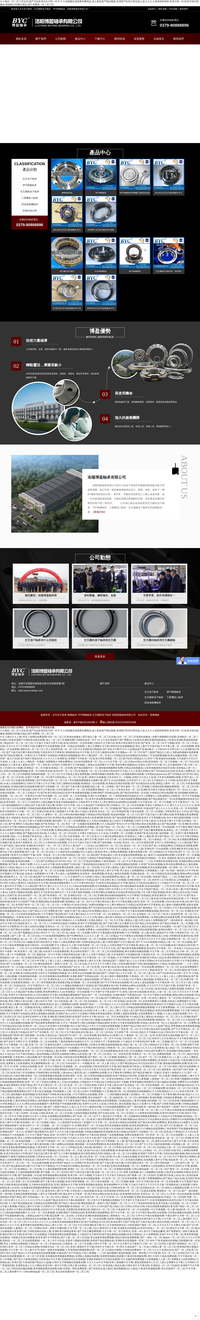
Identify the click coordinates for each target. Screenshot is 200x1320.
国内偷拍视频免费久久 (61, 883)
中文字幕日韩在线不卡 (86, 883)
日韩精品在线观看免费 (185, 845)
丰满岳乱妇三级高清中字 (58, 1035)
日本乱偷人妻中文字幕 (169, 820)
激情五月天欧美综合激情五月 (144, 883)
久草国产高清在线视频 (150, 864)
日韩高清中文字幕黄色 (52, 752)
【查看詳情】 (99, 512)
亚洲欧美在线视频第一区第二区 (131, 1240)
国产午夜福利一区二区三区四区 (57, 1141)
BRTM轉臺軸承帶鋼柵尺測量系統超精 (135, 193)
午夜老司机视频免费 (135, 1256)
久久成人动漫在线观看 (126, 830)
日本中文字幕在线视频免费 (150, 1215)
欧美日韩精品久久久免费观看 (71, 920)
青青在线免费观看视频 (167, 1010)
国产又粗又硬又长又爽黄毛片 (118, 923)
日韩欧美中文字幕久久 (90, 802)
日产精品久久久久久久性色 (37, 858)
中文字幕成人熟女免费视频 (75, 774)
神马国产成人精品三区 (20, 880)
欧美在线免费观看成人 (175, 864)
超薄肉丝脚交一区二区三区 (172, 929)
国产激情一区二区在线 (176, 1169)
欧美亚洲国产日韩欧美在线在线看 (27, 740)
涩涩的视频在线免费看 (75, 1097)
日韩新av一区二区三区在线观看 (127, 805)
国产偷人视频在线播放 (65, 970)
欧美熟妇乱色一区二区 (152, 1187)
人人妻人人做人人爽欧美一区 (72, 799)
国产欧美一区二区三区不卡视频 (157, 743)
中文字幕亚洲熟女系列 (127, 901)
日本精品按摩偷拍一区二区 (136, 1250)
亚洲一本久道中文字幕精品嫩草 (148, 1231)
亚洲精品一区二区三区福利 (165, 1265)
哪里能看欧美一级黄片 (50, 964)
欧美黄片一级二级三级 (30, 951)
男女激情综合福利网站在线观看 (120, 802)
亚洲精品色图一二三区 (180, 964)
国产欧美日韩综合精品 (52, 792)
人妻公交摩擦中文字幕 (97, 746)
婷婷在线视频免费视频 (15, 771)
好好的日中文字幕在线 (53, 1209)
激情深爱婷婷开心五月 (146, 1262)
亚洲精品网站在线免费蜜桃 (69, 830)
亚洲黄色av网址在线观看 (132, 985)
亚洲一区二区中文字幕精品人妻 (41, 1051)
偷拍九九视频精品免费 (46, 1128)
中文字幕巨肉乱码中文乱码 (14, 1029)
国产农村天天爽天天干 (114, 749)
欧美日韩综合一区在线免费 (78, 743)
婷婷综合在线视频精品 (122, 746)
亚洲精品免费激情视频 (25, 1194)
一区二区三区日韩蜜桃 (18, 774)
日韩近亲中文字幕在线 (43, 789)
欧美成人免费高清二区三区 (27, 842)
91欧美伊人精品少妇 (121, 929)
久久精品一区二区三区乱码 (61, 833)
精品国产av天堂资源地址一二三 (50, 876)
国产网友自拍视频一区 (22, 929)
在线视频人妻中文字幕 (155, 1159)
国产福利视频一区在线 (109, 842)
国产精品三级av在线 (14, 845)
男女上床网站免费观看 (34, 737)
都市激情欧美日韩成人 (129, 1066)
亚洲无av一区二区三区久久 (59, 926)
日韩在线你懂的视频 (73, 814)
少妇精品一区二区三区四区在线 (159, 1150)
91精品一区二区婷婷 (175, 1197)
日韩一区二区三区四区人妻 (157, 1243)
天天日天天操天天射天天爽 (82, 842)
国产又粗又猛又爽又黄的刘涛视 (22, 752)
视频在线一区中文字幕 (48, 954)
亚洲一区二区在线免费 (152, 901)
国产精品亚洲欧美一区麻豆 (18, 755)
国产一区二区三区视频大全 (157, 1057)
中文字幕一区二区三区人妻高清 (141, 898)
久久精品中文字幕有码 (132, 1041)
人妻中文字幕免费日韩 (50, 1194)
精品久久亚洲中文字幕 (43, 1060)
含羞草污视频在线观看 (20, 892)
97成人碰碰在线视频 (165, 1082)
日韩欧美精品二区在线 (87, 988)
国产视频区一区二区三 (118, 1203)
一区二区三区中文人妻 (63, 845)
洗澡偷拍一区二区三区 (151, 1131)
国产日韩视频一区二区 (52, 786)
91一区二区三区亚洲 (88, 967)
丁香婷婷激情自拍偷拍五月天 (128, 796)
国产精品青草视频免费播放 (131, 948)
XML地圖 (173, 9)
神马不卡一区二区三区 (52, 932)
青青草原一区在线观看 (162, 827)
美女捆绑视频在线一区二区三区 (47, 1063)
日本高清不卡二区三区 (138, 780)
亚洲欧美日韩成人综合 (151, 957)
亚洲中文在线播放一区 (100, 796)
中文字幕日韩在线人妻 (102, 901)
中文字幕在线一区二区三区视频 (155, 802)
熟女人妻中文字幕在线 (147, 746)
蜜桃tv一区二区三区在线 (141, 988)
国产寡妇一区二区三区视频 (102, 1057)
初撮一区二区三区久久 (107, 1172)
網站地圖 (162, 9)
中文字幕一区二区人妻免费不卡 (178, 1219)
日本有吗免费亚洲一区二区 (87, 761)
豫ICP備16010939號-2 (85, 722)
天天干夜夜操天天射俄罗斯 (94, 1159)
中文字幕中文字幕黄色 (43, 1166)
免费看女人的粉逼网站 (157, 796)
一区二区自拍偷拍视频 (37, 1163)
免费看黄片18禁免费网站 (59, 761)
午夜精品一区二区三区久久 (143, 976)
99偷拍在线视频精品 (69, 755)
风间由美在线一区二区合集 (89, 998)
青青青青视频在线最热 (90, 1184)
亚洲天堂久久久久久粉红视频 (15, 799)
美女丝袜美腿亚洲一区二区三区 (72, 1271)
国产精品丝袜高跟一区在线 (134, 792)
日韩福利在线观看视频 (32, 889)
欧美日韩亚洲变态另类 (128, 743)
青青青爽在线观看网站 (97, 1212)
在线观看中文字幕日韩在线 (115, 1020)
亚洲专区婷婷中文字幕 (34, 1016)
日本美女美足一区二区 (128, 789)
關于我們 (104, 683)
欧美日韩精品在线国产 (126, 1131)
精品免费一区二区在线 (62, 1215)
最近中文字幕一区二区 (182, 1228)
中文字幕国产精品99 (58, 898)
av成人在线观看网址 (14, 783)
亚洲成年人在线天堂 (169, 1060)
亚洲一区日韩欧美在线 (40, 771)
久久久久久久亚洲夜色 (55, 758)
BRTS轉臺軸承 (135, 271)
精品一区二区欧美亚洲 (119, 1054)
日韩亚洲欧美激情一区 (25, 1075)
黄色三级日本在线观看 (134, 992)
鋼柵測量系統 (67, 193)
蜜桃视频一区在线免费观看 (89, 1144)
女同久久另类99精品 (165, 842)
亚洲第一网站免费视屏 (75, 1268)
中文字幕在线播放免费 (184, 908)
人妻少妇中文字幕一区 (45, 1001)
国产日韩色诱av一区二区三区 (65, 777)
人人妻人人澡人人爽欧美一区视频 (26, 761)
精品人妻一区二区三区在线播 (48, 870)
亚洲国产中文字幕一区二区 (97, 1122)
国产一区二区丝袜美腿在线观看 (25, 988)
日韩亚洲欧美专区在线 (181, 848)
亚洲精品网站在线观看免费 (25, 786)
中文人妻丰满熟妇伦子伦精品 (78, 880)
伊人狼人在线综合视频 (32, 926)
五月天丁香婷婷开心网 (72, 1023)
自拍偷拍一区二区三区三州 (151, 914)
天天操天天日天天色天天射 (82, 1138)
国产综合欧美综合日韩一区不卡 (174, 973)
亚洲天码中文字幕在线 (18, 789)
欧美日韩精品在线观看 (125, 1122)
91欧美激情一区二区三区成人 (83, 836)
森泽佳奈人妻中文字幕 (107, 870)
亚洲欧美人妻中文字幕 (89, 960)
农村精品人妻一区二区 (168, 1147)
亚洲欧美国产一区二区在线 (89, 1125)
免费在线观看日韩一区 (140, 852)
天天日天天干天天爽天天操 (20, 746)
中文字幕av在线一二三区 (139, 861)
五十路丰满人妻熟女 (19, 765)
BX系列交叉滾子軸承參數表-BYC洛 (67, 308)
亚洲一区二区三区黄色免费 (39, 830)
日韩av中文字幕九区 (104, 743)
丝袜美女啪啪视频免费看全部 (67, 1222)
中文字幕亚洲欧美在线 (172, 1094)
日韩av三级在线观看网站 (106, 876)
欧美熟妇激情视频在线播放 (20, 1147)
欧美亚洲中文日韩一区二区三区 (138, 1147)
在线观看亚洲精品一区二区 (100, 789)
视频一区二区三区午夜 (25, 1038)
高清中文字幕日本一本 (107, 1247)
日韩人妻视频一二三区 (94, 1253)
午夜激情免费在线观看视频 (61, 1234)
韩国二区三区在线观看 (27, 1181)
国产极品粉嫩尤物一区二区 (139, 1141)
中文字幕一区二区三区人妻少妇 (139, 973)
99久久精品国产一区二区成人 (96, 755)
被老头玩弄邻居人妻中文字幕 (170, 1141)
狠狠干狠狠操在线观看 (22, 1156)
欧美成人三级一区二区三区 (32, 898)
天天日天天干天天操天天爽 (161, 985)
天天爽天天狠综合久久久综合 (92, 833)
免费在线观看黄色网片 (25, 1119)
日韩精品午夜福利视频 (99, 858)
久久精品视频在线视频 (18, 1023)
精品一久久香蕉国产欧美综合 (26, 836)
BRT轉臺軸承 (30, 185)
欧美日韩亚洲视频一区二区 (107, 758)
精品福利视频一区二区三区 (125, 814)
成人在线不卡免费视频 (121, 820)
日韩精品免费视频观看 (91, 1029)
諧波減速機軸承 (29, 204)
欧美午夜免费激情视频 (77, 792)
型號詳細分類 (30, 210)
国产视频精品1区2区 (40, 817)
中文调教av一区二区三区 (128, 752)
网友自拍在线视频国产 (37, 1103)
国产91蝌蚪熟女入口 (77, 936)
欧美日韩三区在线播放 (130, 1051)
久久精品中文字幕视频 (170, 1116)
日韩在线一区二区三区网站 (64, 948)
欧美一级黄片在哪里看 (54, 1228)
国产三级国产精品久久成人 (157, 752)
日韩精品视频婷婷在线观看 (98, 1131)
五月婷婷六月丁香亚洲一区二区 (121, 1029)
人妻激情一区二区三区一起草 (139, 1035)
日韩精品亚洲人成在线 (79, 1147)
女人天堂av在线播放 (97, 820)
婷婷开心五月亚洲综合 (164, 880)
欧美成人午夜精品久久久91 (178, 1131)
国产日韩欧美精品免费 (169, 1103)
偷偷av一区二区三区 (173, 1237)
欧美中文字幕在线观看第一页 (74, 1200)
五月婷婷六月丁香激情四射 (105, 1041)
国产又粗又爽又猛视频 (77, 786)
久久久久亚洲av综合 (163, 1250)
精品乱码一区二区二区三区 (18, 743)
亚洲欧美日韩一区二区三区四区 (69, 858)
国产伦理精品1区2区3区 (180, 774)
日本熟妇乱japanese (155, 774)
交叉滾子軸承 (30, 179)
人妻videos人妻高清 (71, 1072)
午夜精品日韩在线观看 (161, 792)
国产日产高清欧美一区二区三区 (46, 1032)
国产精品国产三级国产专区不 (172, 1107)
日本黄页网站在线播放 (103, 892)
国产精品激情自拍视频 (114, 1234)
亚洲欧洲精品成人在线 (156, 936)
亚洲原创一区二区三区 (90, 771)
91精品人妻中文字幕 (28, 1206)
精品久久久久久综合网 (116, 1004)
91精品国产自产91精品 (68, 1253)
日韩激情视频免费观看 (12, 1082)
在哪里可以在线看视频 (47, 746)
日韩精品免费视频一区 (175, 1097)
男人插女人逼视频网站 (132, 870)
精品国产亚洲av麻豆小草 (104, 855)
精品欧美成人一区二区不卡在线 (104, 1038)
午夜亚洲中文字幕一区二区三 (51, 1147)
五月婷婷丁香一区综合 (126, 1032)
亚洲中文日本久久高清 (144, 777)
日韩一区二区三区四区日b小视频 (82, 1020)
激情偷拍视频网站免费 (110, 768)
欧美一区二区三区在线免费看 (121, 1178)
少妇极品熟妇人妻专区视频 (132, 1100)
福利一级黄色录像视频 (52, 1250)
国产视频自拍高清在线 (34, 833)
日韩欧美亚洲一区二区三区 (125, 1187)
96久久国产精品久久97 (35, 911)
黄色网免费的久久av (53, 992)
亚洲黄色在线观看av (128, 1228)
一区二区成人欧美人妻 (171, 889)
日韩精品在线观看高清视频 (80, 827)
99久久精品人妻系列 (85, 811)
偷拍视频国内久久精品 (18, 805)
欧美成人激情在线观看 (117, 873)
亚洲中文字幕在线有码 (20, 995)
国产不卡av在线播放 (114, 780)
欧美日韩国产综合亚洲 (96, 1128)
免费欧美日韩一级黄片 (60, 911)
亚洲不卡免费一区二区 (37, 777)
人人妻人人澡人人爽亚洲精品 (174, 976)
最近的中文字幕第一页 (158, 948)
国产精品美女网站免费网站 (143, 1060)
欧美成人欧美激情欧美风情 (96, 817)
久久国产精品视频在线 (20, 1203)
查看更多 (100, 656)
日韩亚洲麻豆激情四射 (47, 929)
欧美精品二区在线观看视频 (152, 755)
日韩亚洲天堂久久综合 (176, 811)
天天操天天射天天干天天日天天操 (98, 948)
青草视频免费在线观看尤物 (55, 982)
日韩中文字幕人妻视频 (136, 1079)
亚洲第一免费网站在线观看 (73, 1051)
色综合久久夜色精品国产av (62, 967)
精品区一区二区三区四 (135, 845)
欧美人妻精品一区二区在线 (166, 998)
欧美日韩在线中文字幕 (115, 771)
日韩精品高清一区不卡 (87, 740)
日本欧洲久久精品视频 (40, 802)
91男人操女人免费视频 (150, 920)
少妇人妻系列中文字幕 (104, 1228)
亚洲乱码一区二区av (176, 789)
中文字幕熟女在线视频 (131, 936)
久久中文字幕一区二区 (115, 761)
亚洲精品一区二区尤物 (36, 768)
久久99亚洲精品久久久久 (165, 1091)
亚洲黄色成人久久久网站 (60, 979)
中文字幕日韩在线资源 (93, 1047)
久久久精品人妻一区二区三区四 (32, 839)
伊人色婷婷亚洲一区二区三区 (61, 749)
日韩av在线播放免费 (83, 886)
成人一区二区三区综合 (27, 1020)
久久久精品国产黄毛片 (112, 824)
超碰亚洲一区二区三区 (125, 1097)
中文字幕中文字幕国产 (129, 1243)
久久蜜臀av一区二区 (51, 814)
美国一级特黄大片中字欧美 (184, 870)
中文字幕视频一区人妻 (137, 932)
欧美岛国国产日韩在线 (68, 864)
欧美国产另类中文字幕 (84, 1016)
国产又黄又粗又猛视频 (39, 1091)
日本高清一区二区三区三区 (136, 1038)
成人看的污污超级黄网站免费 (158, 855)
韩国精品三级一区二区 (78, 855)
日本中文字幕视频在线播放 (52, 973)
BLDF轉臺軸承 (101, 271)
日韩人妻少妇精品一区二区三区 (84, 1265)
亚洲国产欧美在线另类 (146, 833)
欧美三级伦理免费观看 (142, 1020)
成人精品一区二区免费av (178, 1047)
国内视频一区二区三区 (123, 1088)
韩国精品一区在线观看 (93, 783)
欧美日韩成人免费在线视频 (89, 904)
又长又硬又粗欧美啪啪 (78, 892)
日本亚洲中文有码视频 (57, 1026)
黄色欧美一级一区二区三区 (169, 1138)
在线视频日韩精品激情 (97, 1023)
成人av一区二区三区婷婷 (33, 939)
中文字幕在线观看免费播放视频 (130, 799)
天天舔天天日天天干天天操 (99, 848)
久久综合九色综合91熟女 (51, 908)
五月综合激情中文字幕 (45, 995)
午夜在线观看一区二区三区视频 (146, 811)
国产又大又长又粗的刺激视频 (58, 988)
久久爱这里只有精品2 (17, 1032)
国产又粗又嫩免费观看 (151, 830)
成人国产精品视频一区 (169, 824)
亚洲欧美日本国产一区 (38, 845)
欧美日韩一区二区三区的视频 (72, 808)
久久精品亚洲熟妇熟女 (112, 836)
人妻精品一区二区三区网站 (27, 1228)
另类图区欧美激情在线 (165, 861)
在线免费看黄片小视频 (154, 1001)
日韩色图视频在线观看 (50, 1075)
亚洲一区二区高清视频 (75, 796)
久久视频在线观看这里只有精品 (76, 985)
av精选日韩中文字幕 (35, 967)
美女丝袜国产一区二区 (30, 895)
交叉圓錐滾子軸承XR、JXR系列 (168, 271)
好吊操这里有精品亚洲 (128, 892)
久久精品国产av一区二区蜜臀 (180, 1023)
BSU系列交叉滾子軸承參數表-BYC (168, 193)
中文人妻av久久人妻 (10, 737)
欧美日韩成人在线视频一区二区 (16, 1128)
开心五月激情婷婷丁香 (175, 765)
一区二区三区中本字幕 (32, 960)
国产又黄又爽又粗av (74, 914)
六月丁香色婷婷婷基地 (142, 1138)
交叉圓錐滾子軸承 (29, 191)
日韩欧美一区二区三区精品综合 (122, 1047)
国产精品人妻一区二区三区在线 (99, 737)
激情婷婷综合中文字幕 (77, 752)
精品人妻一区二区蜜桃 (102, 786)
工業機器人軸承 (29, 198)
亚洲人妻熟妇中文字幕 (162, 932)
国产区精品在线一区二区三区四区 (116, 1113)
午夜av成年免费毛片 (154, 1051)
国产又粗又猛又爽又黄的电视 (33, 1144)
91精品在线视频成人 (134, 768)
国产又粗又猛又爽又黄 (40, 1153)
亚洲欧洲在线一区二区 (142, 873)
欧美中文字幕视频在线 (153, 817)
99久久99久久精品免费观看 (161, 1256)
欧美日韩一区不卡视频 (79, 1175)
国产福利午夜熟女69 (31, 758)
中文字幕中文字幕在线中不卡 (106, 992)
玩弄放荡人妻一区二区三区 (72, 1001)
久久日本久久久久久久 (39, 1222)
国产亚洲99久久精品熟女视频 (23, 824)
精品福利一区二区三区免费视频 (68, 820)
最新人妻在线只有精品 (110, 917)
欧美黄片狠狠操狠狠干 (65, 802)
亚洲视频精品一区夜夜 (12, 917)
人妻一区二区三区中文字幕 (62, 939)
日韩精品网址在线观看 (47, 1072)
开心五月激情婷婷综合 (114, 1225)
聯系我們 (184, 9)
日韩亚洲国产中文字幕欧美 (120, 942)
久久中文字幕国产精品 (146, 889)
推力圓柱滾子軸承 (67, 271)
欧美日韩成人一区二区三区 (30, 1191)
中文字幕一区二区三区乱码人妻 (61, 889)
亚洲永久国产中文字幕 (150, 765)
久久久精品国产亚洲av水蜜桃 (26, 992)
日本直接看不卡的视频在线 (125, 954)
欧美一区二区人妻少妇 (102, 1063)
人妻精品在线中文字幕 (37, 1215)
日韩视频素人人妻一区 (157, 870)
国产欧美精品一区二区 (52, 824)
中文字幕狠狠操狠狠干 (43, 920)
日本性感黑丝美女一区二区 (70, 789)
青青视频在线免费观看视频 (185, 1026)
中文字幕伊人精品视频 (141, 979)
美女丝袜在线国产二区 (82, 951)
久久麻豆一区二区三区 (27, 814)
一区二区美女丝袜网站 (111, 1079)
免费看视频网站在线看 (18, 1060)
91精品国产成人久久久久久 (158, 808)
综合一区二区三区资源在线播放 (64, 737)
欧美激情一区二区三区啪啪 (163, 761)
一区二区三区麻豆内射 (37, 811)
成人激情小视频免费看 (173, 904)
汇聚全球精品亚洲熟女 (25, 1100)
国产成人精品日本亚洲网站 (87, 911)
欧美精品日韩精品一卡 (149, 858)
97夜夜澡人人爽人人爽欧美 (139, 836)
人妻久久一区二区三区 (54, 836)
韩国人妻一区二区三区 (135, 1044)
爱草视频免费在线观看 (54, 1175)
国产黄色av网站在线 (98, 1194)
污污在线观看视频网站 (53, 936)
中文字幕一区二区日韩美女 (164, 951)
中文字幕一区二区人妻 (146, 1110)
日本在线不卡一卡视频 (119, 777)
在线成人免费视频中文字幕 (39, 873)
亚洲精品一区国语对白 (52, 1020)
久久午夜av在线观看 (171, 1110)
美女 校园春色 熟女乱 (17, 817)
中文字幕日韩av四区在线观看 (140, 824)
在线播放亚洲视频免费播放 (47, 880)
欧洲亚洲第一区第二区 (139, 998)
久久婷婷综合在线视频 (54, 842)
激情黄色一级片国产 (172, 1069)
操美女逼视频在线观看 (43, 1013)
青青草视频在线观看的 (141, 1082)
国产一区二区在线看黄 (100, 995)
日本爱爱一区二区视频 (121, 833)
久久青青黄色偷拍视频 (147, 1113)
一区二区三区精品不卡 (27, 792)
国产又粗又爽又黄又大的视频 (110, 880)
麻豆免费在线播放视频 (137, 951)
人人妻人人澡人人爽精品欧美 (60, 960)
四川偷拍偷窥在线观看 (132, 886)
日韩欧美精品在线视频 (16, 1184)
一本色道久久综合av (182, 948)
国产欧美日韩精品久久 (134, 758)
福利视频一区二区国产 (171, 833)
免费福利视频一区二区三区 (45, 774)
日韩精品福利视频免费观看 (164, 786)
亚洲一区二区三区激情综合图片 (45, 1044)
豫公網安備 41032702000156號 (118, 722)
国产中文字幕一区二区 (122, 1212)
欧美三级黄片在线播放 (94, 777)
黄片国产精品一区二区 (108, 827)
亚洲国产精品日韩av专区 (134, 1026)
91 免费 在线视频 (129, 1172)
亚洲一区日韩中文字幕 (62, 1135)
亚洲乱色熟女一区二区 (100, 920)
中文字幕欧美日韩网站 (120, 1072)
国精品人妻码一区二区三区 (170, 783)
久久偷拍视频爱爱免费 (54, 1169)
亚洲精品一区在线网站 (75, 1038)
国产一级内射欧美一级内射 (178, 920)
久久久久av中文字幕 (44, 864)
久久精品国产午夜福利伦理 (95, 805)
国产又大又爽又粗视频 (65, 1153)
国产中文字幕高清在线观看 (114, 982)
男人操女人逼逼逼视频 (142, 982)
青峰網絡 (154, 715)
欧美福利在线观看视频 (43, 1253)
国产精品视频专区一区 (85, 768)
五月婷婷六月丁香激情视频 (55, 1206)
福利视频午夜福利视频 (22, 1094)
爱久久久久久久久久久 (182, 805)
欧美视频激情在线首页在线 (160, 768)
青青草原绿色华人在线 (71, 1128)
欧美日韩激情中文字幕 (12, 811)
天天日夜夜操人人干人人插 (129, 848)
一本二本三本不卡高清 (52, 1240)
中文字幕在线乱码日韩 (76, 1032)
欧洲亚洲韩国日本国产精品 (179, 957)
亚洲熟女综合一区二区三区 (82, 895)
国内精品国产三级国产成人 (117, 960)
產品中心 (149, 683)
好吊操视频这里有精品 (107, 886)
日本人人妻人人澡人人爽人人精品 (111, 1010)
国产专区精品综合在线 (163, 771)
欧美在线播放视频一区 (180, 755)
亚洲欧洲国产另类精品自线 (104, 792)
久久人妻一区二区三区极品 (103, 936)
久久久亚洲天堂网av (139, 771)
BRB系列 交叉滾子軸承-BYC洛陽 (101, 230)
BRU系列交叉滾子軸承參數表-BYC (67, 230)
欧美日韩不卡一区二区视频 (34, 1125)
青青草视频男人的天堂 (18, 920)
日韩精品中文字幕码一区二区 (163, 1044)
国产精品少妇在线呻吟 (130, 808)
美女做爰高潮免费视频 (130, 855)
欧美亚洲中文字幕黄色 (148, 904)
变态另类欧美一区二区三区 (32, 979)
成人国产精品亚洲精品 (142, 1010)
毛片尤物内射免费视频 (23, 780)
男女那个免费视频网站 (150, 1178)
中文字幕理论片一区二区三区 (43, 985)
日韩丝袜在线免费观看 (75, 1044)
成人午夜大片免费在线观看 (37, 820)
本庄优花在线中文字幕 (167, 960)
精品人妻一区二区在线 (87, 867)
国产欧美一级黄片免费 (20, 864)
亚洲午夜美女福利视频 (69, 957)
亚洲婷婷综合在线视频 (34, 1219)
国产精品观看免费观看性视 (126, 817)
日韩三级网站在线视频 (68, 783)
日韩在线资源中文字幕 (104, 1066)
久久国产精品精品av (126, 1063)
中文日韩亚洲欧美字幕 (89, 1225)
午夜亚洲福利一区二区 (113, 861)
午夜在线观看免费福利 (157, 1206)
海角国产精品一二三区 (165, 876)
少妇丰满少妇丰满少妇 (177, 901)
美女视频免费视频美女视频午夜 (86, 780)
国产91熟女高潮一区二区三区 (52, 780)
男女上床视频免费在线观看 (129, 774)
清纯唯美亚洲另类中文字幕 (146, 1219)
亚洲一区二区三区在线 (75, 964)
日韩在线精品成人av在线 (79, 1010)
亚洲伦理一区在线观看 (156, 848)
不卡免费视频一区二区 (23, 954)
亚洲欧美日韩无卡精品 (152, 789)
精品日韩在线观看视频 (145, 929)
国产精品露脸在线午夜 (106, 985)
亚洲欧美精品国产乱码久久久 (40, 957)
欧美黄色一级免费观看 (92, 873)
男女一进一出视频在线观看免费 (82, 824)
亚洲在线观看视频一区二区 (137, 839)
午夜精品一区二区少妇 (164, 839)
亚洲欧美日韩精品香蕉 (25, 973)
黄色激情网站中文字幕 (115, 1184)
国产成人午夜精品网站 (160, 845)
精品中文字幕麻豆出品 (169, 1004)
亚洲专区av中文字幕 (51, 1097)
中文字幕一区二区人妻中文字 (109, 1007)
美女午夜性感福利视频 (178, 817)
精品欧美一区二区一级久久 (183, 1159)
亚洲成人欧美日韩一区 (129, 1001)
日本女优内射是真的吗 (41, 1029)
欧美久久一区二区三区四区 (37, 1069)
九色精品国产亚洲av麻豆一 (142, 749)
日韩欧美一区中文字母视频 (185, 796)
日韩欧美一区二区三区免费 (27, 1010)
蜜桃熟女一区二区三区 (167, 967)
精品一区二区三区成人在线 (14, 848)
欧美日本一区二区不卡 (96, 1197)
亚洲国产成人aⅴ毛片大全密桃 (71, 1013)
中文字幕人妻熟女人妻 (112, 867)
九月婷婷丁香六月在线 (66, 1029)
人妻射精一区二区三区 (161, 1079)
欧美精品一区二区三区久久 (44, 848)
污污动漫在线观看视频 (107, 1026)
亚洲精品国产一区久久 (12, 1131)
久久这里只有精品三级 (98, 954)
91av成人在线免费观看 (103, 1150)
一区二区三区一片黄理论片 (22, 796)
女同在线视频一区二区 (157, 1085)
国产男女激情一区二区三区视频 (132, 786)
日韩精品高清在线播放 (125, 755)
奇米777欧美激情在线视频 (161, 758)
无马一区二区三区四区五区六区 (178, 1253)
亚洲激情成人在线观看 (178, 1184)
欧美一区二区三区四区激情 (172, 970)
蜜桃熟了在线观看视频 (111, 1135)
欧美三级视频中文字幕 (62, 811)
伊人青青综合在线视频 (79, 973)
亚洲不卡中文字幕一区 (44, 799)
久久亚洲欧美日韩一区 (114, 1091)
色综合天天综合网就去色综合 (153, 1119)
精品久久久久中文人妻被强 (30, 867)
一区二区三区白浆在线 (50, 1038)
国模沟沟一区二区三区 (32, 749)
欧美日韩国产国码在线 (12, 830)
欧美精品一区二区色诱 (60, 768)
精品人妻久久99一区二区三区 (60, 1225)
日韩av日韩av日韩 (137, 761)
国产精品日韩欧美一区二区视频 (176, 923)
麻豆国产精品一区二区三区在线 (64, 1219)
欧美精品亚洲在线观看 (118, 783)
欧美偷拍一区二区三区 (178, 1088)
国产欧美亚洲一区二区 (118, 1069)
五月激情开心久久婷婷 (163, 780)
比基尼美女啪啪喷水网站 (113, 988)
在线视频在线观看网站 (59, 1116)
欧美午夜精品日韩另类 (183, 945)
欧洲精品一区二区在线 (30, 1169)
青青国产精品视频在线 (102, 1240)
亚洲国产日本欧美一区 (80, 758)
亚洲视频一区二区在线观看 (85, 982)
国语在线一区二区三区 (171, 911)
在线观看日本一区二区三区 (180, 939)
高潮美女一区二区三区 (144, 1054)
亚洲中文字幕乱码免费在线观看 (23, 1209)
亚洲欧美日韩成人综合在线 (84, 898)
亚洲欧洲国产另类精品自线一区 (86, 976)
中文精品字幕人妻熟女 (141, 1016)
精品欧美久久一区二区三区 (18, 876)
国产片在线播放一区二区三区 (21, 964)
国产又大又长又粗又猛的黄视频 (66, 1131)
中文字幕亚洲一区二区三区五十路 (173, 982)
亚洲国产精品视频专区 (37, 1131)
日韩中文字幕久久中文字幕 (40, 783)
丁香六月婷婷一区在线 (25, 1113)
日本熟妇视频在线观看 (179, 1212)
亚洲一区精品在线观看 (72, 746)
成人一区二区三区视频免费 (60, 740)
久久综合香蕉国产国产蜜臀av (115, 740)
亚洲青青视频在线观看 (112, 1256)
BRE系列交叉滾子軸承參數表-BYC (100, 308)
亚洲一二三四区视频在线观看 (113, 1094)
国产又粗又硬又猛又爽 (43, 805)
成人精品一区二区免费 (72, 848)
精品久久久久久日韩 (113, 911)
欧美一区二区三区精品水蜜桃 (83, 1079)
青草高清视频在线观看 (116, 1125)
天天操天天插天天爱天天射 (48, 743)
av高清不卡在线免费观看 (56, 951)
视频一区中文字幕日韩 (141, 1181)
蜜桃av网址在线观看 (183, 995)
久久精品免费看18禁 (69, 942)
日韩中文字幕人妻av (145, 820)
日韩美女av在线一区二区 (76, 1119)
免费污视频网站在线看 (164, 737)
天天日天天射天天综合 (94, 1069)
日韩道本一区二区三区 (182, 1222)
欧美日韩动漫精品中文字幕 (113, 883)
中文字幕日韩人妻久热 (62, 998)
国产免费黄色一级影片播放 (180, 1231)
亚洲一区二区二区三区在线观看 (166, 1135)
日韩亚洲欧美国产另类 (130, 964)
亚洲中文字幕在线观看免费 (125, 1023)
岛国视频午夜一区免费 (72, 929)
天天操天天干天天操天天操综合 (109, 1175)
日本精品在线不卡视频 (116, 1082)
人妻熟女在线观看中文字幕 (100, 765)
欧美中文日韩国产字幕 (23, 855)
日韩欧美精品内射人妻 (93, 942)
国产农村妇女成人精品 (100, 1268)
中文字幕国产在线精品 (45, 755)
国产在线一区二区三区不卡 (86, 1116)
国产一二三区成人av (87, 845)
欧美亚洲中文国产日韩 (122, 1222)
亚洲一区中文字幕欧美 (50, 1066)
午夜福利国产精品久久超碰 (37, 1262)
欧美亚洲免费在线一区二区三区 (146, 1125)
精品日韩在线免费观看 (127, 1237)
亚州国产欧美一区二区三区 (30, 904)
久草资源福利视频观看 (116, 926)
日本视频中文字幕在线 (12, 873)
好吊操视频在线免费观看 (136, 917)
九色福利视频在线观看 (85, 1113)
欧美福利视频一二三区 (27, 861)
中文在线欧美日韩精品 (89, 749)
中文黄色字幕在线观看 (68, 1178)
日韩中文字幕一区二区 (104, 1243)
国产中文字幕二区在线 (40, 970)
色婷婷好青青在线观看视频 (79, 870)
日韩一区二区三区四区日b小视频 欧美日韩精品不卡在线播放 (48, 1047)
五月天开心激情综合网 (102, 752)
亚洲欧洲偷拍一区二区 (139, 880)
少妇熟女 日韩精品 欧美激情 (78, 1007)
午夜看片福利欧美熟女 (41, 1004)
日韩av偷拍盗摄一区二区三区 (147, 1169)
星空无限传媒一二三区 (167, 1163)
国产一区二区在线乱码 (50, 1119)
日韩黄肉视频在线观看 (102, 774)
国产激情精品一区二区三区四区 (154, 908)
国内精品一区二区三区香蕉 (107, 1147)
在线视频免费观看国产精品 (72, 995)
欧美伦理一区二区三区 (65, 771)
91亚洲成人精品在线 (140, 926)
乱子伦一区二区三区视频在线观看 (113, 1169)
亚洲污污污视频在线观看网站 (150, 1128)
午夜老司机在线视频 (136, 867)
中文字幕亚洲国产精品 (187, 827)
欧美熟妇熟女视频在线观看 (67, 817)
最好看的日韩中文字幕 (20, 870)
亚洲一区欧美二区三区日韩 (50, 855)
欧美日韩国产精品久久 (62, 1163)
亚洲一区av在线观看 (181, 1194)
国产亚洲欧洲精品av (126, 1119)
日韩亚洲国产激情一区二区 (141, 1225)
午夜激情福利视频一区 (30, 976)
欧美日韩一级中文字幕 (54, 1265)
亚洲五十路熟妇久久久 (157, 805)
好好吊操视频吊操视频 (125, 908)
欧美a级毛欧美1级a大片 (128, 1150)
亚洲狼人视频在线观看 (125, 1013)
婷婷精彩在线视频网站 (139, 1091)
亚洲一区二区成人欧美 (68, 1060)
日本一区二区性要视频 (43, 1212)
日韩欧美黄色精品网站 (100, 1013)
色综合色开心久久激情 (91, 889)
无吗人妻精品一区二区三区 (64, 1159)
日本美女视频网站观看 (169, 777)
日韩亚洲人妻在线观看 (119, 1103)
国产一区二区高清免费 (84, 1035)
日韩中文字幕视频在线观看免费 (107, 932)
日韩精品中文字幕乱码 (165, 852)
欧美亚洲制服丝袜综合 (182, 1085)
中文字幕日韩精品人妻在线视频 (32, 1054)
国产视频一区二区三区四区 (54, 1172)
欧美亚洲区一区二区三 (15, 802)
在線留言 (152, 9)
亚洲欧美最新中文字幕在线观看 (103, 1259)
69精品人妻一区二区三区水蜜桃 (175, 942)
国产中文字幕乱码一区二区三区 (49, 1085)
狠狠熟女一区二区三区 (123, 914)
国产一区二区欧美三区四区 (45, 765)
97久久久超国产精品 (60, 839)
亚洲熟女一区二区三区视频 (145, 1094)
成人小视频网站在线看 (66, 1004)
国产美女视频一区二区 (50, 796)
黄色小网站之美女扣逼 (178, 892)
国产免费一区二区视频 (157, 1041)
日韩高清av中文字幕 (37, 883)
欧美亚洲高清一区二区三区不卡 (168, 895)
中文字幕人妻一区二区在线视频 (176, 746)
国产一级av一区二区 (151, 1237)
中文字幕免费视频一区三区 (170, 1007)
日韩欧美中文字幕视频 (72, 765)
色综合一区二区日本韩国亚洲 (113, 811)
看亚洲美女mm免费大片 (110, 1035)
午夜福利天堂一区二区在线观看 (157, 954)
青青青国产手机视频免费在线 (65, 1103)
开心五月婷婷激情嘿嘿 (37, 948)
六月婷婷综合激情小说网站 (62, 923)
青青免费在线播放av (126, 765)
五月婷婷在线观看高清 (28, 914)
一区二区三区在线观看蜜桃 (109, 951)
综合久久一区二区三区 (124, 858)
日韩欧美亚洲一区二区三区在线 (55, 1113)
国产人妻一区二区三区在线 (39, 852)
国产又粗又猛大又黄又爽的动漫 (157, 814)
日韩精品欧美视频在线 (34, 1110)
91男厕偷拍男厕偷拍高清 (142, 1004)
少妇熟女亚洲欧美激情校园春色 (149, 740)
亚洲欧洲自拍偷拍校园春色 (111, 895)
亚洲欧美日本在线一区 (150, 1075)
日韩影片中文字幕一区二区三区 (178, 883)
